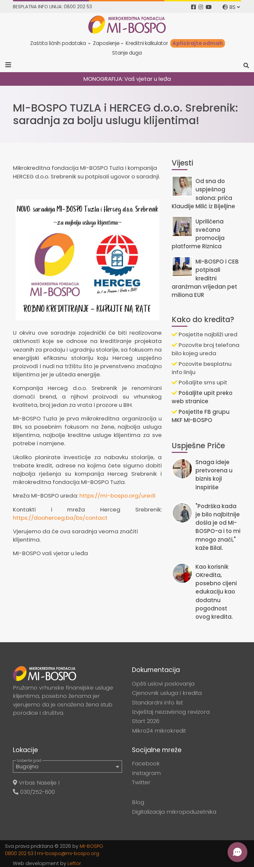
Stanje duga (127, 52)
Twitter (141, 782)
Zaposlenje (106, 43)
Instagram (146, 773)
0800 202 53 (19, 853)
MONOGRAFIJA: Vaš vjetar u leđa (127, 79)
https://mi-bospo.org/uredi (117, 496)
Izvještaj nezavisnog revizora (171, 712)
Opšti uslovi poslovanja (163, 684)
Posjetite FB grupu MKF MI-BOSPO (201, 416)
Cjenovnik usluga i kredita (167, 693)
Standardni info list (157, 702)
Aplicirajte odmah (197, 43)
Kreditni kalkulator (147, 43)
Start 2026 (145, 721)
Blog (138, 802)
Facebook (146, 763)
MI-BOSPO (91, 846)
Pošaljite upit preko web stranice (202, 397)
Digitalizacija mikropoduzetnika (174, 812)
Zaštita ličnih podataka (58, 43)
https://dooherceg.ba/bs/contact (60, 518)
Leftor (74, 863)
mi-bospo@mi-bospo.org (68, 853)
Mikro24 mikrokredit (159, 731)
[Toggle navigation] (10, 65)
